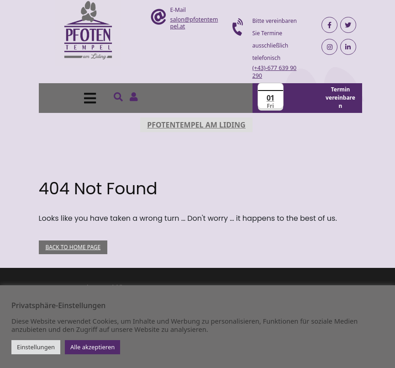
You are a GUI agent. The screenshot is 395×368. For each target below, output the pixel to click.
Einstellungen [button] (36, 347)
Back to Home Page (73, 247)
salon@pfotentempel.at (194, 23)
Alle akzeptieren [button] (92, 347)
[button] (70, 98)
